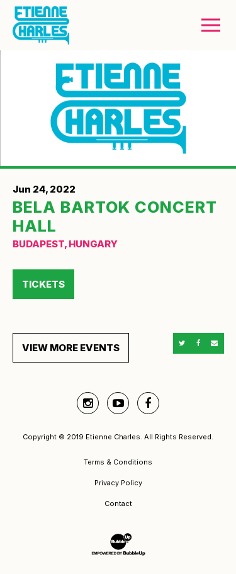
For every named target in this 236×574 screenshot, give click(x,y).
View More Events (71, 348)
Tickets (43, 284)
